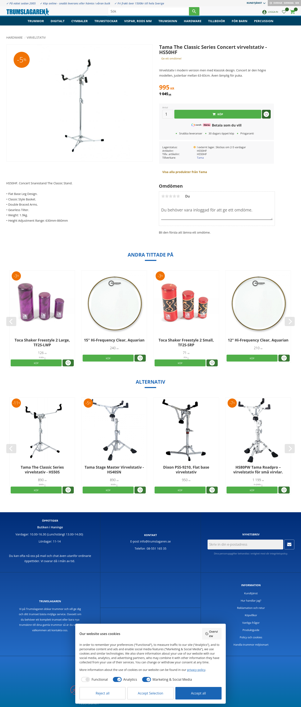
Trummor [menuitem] (36, 24)
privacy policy (196, 670)
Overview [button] (211, 634)
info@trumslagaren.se (155, 541)
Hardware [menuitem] (193, 24)
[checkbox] (93, 679)
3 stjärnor (170, 196)
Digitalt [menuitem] (58, 24)
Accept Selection (150, 693)
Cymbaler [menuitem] (79, 24)
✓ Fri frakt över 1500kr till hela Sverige (139, 3)
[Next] (290, 321)
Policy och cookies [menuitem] (251, 637)
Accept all (198, 693)
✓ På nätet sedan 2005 (21, 3)
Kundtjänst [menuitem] (254, 2)
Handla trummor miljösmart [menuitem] (251, 644)
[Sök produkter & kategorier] (148, 12)
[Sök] (194, 12)
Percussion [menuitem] (263, 24)
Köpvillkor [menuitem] (251, 615)
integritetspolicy (278, 553)
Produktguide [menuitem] (250, 630)
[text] (216, 88)
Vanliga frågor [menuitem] (251, 623)
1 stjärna (163, 196)
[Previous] (11, 321)
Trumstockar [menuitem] (105, 24)
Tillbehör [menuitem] (216, 24)
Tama (200, 157)
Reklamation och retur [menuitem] (251, 608)
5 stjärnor (178, 196)
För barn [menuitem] (239, 24)
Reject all (102, 693)
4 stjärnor (174, 196)
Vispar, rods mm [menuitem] (138, 24)
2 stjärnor (167, 196)
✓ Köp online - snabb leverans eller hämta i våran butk (75, 3)
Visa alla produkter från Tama (184, 172)
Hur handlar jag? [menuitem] (251, 600)
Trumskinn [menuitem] (167, 24)
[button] (284, 13)
